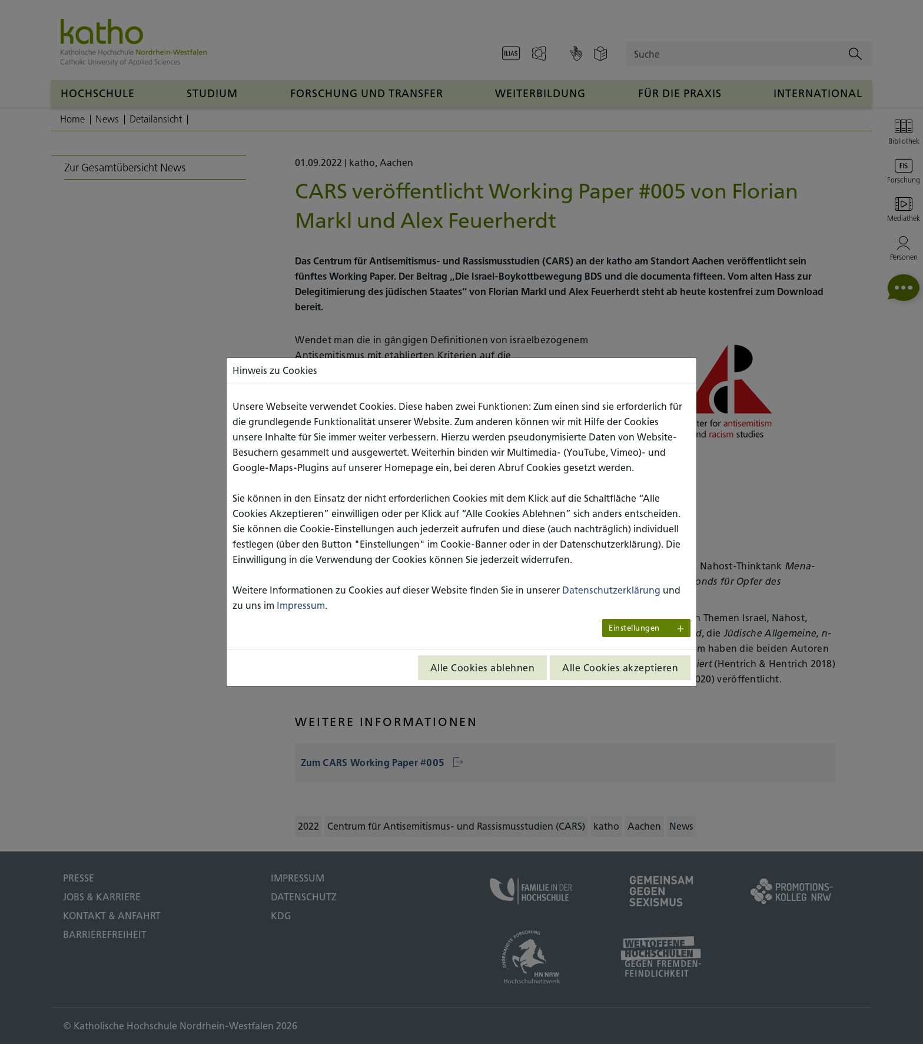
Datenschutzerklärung (611, 590)
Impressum (301, 605)
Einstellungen (634, 628)
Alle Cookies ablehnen (482, 668)
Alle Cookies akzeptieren (620, 668)
